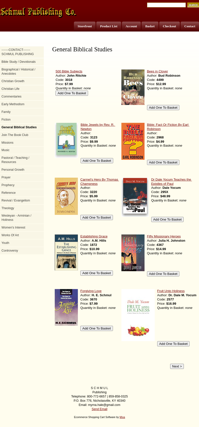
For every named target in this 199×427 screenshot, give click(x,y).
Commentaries (11, 96)
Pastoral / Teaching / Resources (15, 160)
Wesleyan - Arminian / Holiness (16, 218)
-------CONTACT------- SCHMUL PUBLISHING (17, 52)
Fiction (5, 119)
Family (5, 112)
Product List (108, 26)
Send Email (99, 409)
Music (5, 150)
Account (131, 26)
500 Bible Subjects (68, 71)
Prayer (5, 177)
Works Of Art (10, 235)
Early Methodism (12, 104)
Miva (122, 417)
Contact (189, 26)
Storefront (85, 26)
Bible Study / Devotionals (18, 62)
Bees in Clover (157, 71)
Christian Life (10, 89)
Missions (7, 142)
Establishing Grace (93, 236)
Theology (7, 208)
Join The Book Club (14, 135)
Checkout (169, 26)
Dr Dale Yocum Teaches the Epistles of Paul (171, 182)
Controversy (9, 250)
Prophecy (7, 185)
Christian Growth (12, 81)
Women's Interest (13, 227)
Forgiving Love (90, 291)
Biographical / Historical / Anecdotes (18, 71)
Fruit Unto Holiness (171, 291)
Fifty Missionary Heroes (164, 236)
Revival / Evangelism (15, 200)
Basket (150, 26)
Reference (8, 193)
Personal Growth (12, 169)
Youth (5, 243)
